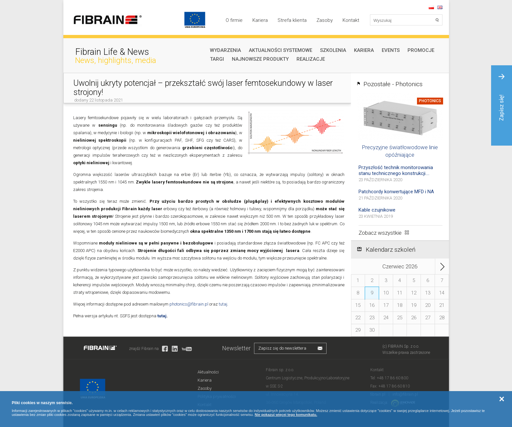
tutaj (223, 304)
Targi (217, 59)
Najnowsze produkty (260, 59)
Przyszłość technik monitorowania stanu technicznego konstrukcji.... (396, 170)
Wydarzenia (225, 50)
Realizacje (310, 59)
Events (391, 50)
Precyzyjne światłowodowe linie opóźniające (400, 151)
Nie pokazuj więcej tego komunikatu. (286, 415)
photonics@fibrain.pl (188, 304)
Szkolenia (333, 50)
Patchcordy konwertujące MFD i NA (396, 192)
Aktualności (208, 372)
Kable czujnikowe (377, 210)
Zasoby (324, 20)
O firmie (234, 20)
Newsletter (236, 348)
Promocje (421, 50)
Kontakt (351, 20)
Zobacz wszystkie (380, 232)
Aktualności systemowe (280, 50)
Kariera (260, 20)
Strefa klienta (292, 20)
